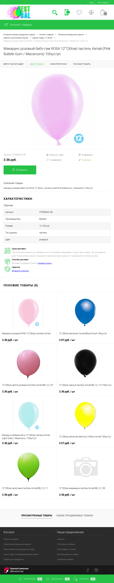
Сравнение (30, 579)
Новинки (61, 539)
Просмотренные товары (36, 515)
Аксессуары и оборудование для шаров (21, 554)
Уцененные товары (65, 559)
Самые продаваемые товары (74, 515)
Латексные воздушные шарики (17, 544)
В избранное (85, 154)
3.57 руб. (67, 340)
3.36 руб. (10, 159)
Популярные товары (66, 544)
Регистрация (103, 2)
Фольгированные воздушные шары (19, 549)
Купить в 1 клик (54, 154)
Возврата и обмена (20, 271)
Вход (92, 2)
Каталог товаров (17, 24)
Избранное (58, 579)
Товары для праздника (14, 559)
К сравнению (53, 159)
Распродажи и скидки (66, 549)
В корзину (20, 169)
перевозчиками (45, 263)
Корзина (84, 579)
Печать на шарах (11, 539)
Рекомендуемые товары (68, 554)
